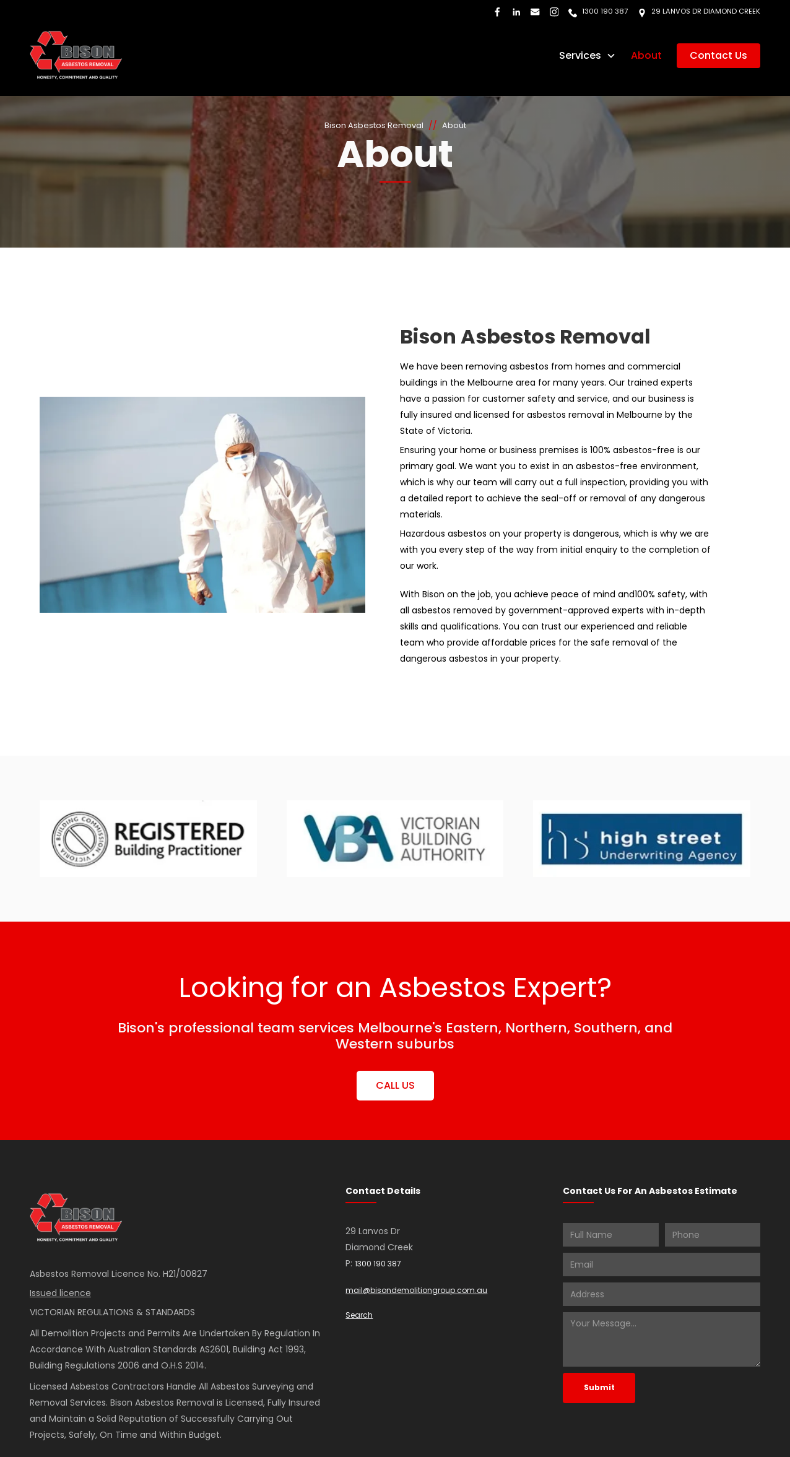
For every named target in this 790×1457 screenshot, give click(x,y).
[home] (76, 55)
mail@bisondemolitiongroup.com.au (416, 1290)
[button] (587, 55)
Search (359, 1315)
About (646, 55)
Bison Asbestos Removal (373, 125)
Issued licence (60, 1293)
